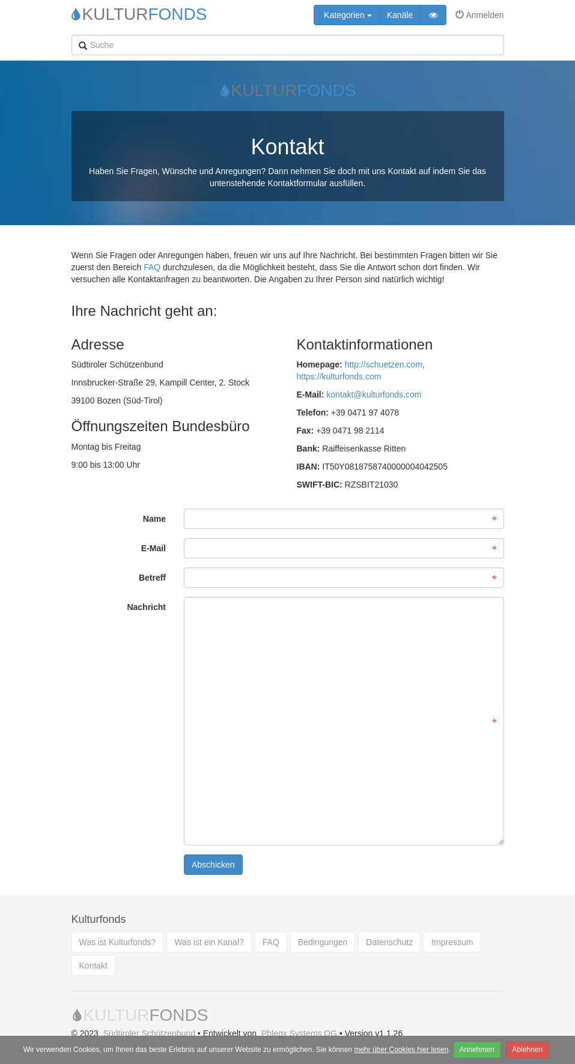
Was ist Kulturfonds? (117, 942)
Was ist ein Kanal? (208, 942)
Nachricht (146, 607)
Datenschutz (389, 942)
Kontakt (93, 965)
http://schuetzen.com (383, 364)
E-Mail (153, 548)
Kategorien (346, 15)
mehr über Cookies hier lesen (401, 1049)
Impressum (452, 942)
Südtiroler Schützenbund (149, 1033)
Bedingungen (323, 942)
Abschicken (213, 864)
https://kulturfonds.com (339, 376)
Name (154, 519)
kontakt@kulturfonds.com (373, 394)
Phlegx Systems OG (299, 1033)
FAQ (152, 267)
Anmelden (479, 15)
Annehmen (477, 1049)
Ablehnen (528, 1049)
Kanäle (400, 15)
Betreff (152, 577)
